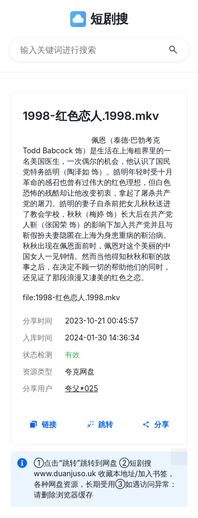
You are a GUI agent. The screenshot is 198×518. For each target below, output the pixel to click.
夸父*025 (81, 388)
